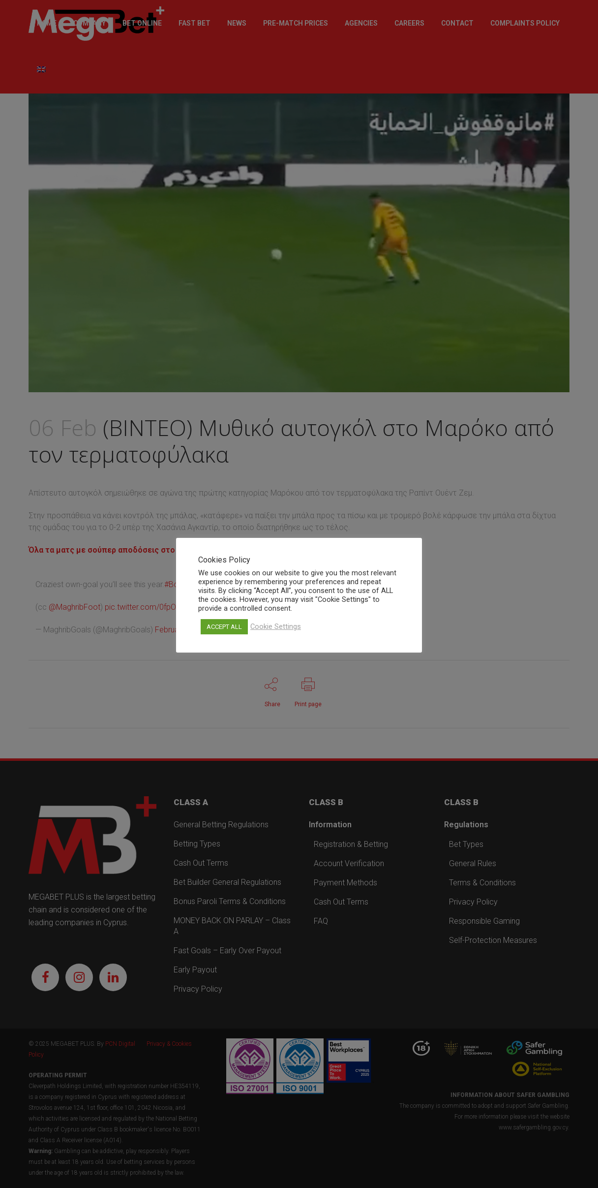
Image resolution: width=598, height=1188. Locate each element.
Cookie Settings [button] (275, 626)
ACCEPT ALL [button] (224, 626)
